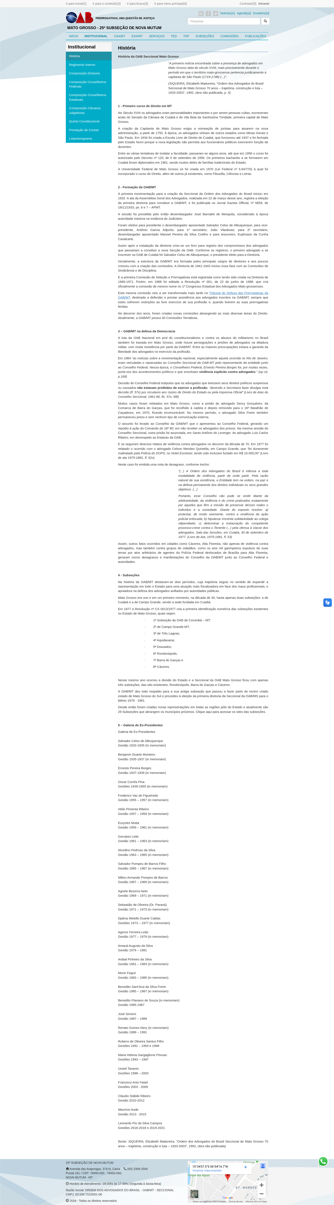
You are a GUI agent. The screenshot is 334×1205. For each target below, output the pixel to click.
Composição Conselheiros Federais (87, 84)
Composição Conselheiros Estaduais (87, 97)
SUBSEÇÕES (205, 36)
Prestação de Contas (84, 130)
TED (174, 36)
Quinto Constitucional (84, 121)
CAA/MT (119, 36)
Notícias (225, 13)
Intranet (263, 3)
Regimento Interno (82, 65)
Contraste (246, 3)
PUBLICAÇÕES (255, 36)
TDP (186, 36)
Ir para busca (135, 3)
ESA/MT (137, 36)
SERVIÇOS (156, 36)
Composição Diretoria (84, 73)
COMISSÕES (229, 36)
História (74, 56)
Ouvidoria (259, 13)
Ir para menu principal (168, 3)
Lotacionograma (80, 138)
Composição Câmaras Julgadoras (85, 110)
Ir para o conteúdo (105, 3)
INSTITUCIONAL (96, 36)
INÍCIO (73, 36)
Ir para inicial (74, 3)
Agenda (242, 13)
